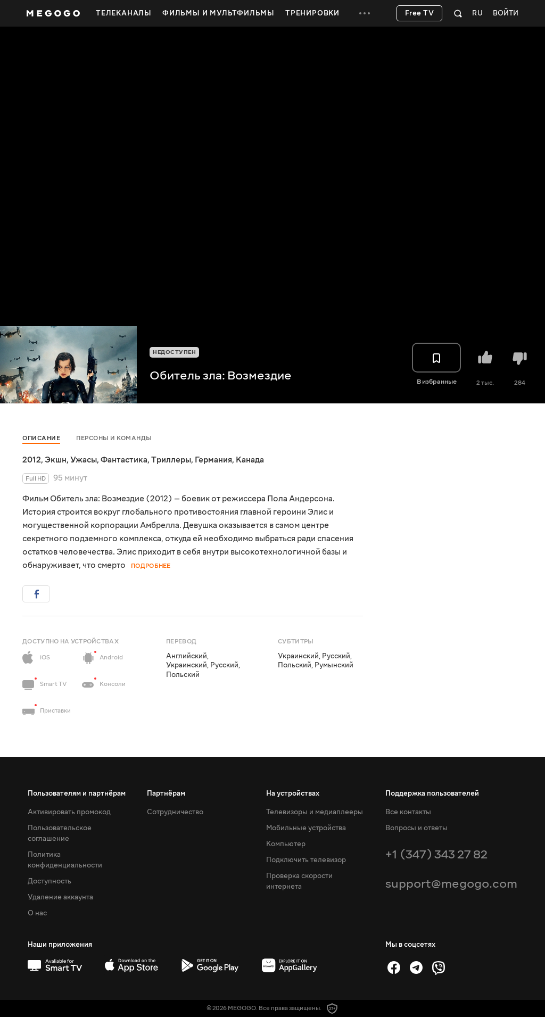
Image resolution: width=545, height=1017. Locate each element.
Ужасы (83, 459)
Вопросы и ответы (416, 828)
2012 (31, 459)
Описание (41, 438)
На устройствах (292, 793)
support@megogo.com (451, 883)
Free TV (419, 13)
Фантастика (124, 459)
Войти (505, 13)
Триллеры (171, 459)
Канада (250, 459)
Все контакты (408, 812)
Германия (213, 459)
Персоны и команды (114, 438)
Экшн (56, 459)
